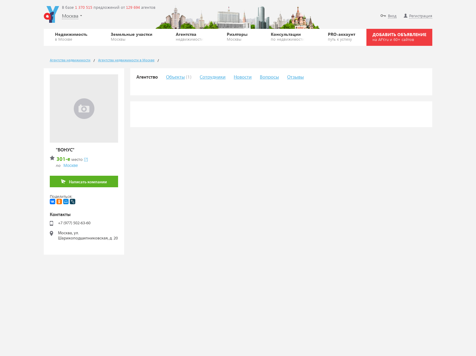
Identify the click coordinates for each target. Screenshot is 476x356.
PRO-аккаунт (341, 36)
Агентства (189, 36)
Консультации (287, 36)
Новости (243, 77)
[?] (86, 159)
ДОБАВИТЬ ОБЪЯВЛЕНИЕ (399, 37)
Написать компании (84, 181)
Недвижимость (71, 36)
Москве (70, 165)
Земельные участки (131, 36)
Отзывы (295, 77)
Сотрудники (213, 77)
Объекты (175, 77)
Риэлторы (237, 36)
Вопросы (269, 77)
